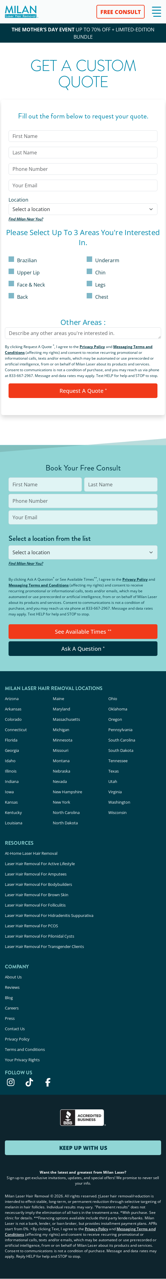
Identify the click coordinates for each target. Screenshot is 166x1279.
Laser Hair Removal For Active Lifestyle (40, 863)
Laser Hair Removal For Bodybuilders (38, 884)
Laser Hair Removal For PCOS (31, 925)
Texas (113, 771)
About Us (13, 977)
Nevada (60, 781)
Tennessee (118, 760)
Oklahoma (117, 709)
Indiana (12, 781)
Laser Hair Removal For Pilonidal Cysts (39, 936)
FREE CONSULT (120, 12)
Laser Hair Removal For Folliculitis (35, 905)
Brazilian (23, 260)
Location (18, 199)
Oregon (115, 719)
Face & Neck (27, 284)
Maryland (61, 709)
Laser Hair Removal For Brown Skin (36, 894)
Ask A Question (83, 648)
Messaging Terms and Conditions (39, 585)
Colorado (13, 719)
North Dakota (65, 823)
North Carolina (66, 812)
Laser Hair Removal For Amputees (36, 874)
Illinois (10, 771)
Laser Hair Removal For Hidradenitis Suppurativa (49, 915)
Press (10, 1018)
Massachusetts (66, 719)
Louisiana (13, 823)
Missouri (60, 750)
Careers (12, 1008)
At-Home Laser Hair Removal (31, 853)
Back (18, 296)
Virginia (115, 792)
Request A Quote (83, 390)
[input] (83, 136)
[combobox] (83, 209)
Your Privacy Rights (22, 1059)
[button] (156, 12)
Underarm (103, 260)
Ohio (112, 698)
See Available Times (83, 631)
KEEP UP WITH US (83, 1147)
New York (61, 802)
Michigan (61, 729)
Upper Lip (24, 272)
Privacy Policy (92, 346)
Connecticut (16, 729)
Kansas (11, 802)
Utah (112, 781)
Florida (11, 740)
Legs (96, 284)
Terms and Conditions (25, 1049)
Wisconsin (117, 812)
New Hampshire (67, 792)
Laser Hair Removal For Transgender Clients (44, 946)
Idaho (10, 760)
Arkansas (13, 709)
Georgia (12, 750)
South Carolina (121, 740)
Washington (119, 802)
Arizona (12, 698)
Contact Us (15, 1028)
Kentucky (13, 812)
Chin (96, 272)
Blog (9, 997)
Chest (97, 296)
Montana (61, 760)
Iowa (9, 792)
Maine (58, 698)
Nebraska (61, 771)
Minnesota (62, 740)
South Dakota (120, 750)
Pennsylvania (120, 729)
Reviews (12, 987)
